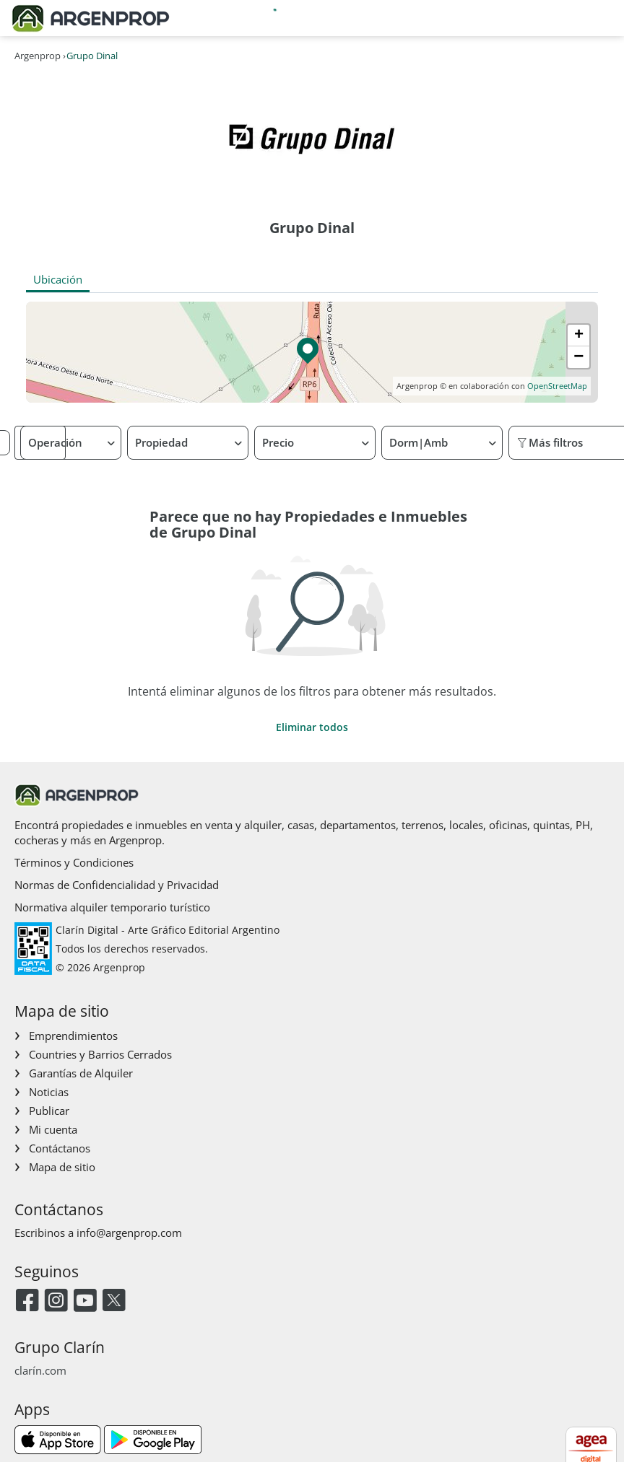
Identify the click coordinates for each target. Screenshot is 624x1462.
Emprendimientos (73, 1035)
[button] (311, 352)
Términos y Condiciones (74, 862)
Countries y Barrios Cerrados (100, 1054)
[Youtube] (85, 1301)
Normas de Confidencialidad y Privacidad (116, 884)
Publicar (49, 1110)
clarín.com (40, 1370)
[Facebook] (27, 1301)
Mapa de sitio (62, 1167)
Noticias (49, 1092)
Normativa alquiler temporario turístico (112, 907)
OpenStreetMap (557, 385)
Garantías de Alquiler (81, 1073)
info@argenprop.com (129, 1232)
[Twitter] (113, 1301)
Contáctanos (59, 1148)
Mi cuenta (53, 1129)
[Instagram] (56, 1301)
